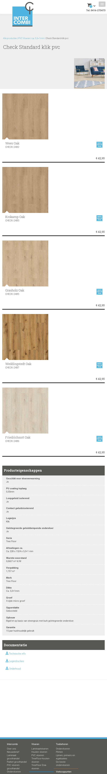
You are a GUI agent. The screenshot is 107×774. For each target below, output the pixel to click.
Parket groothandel (17, 762)
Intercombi (12, 744)
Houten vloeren (39, 752)
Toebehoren (62, 744)
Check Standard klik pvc (57, 38)
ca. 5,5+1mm (38, 38)
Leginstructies (16, 661)
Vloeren (35, 744)
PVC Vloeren (24, 38)
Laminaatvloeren (39, 748)
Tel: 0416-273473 (95, 10)
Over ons (11, 748)
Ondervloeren (14, 771)
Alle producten (10, 38)
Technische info (17, 653)
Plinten (59, 752)
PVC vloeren (37, 755)
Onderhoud (15, 668)
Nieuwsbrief (13, 752)
